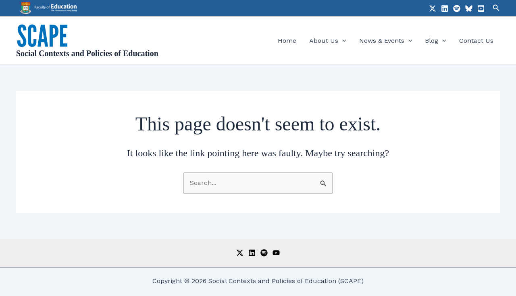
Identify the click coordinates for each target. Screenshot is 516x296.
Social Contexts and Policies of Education (87, 53)
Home (287, 40)
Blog (435, 41)
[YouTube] (481, 8)
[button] (496, 8)
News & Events (385, 41)
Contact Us (476, 40)
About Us (327, 41)
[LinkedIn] (444, 8)
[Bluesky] (468, 8)
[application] (342, 41)
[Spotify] (456, 8)
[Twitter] (239, 252)
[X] (432, 8)
